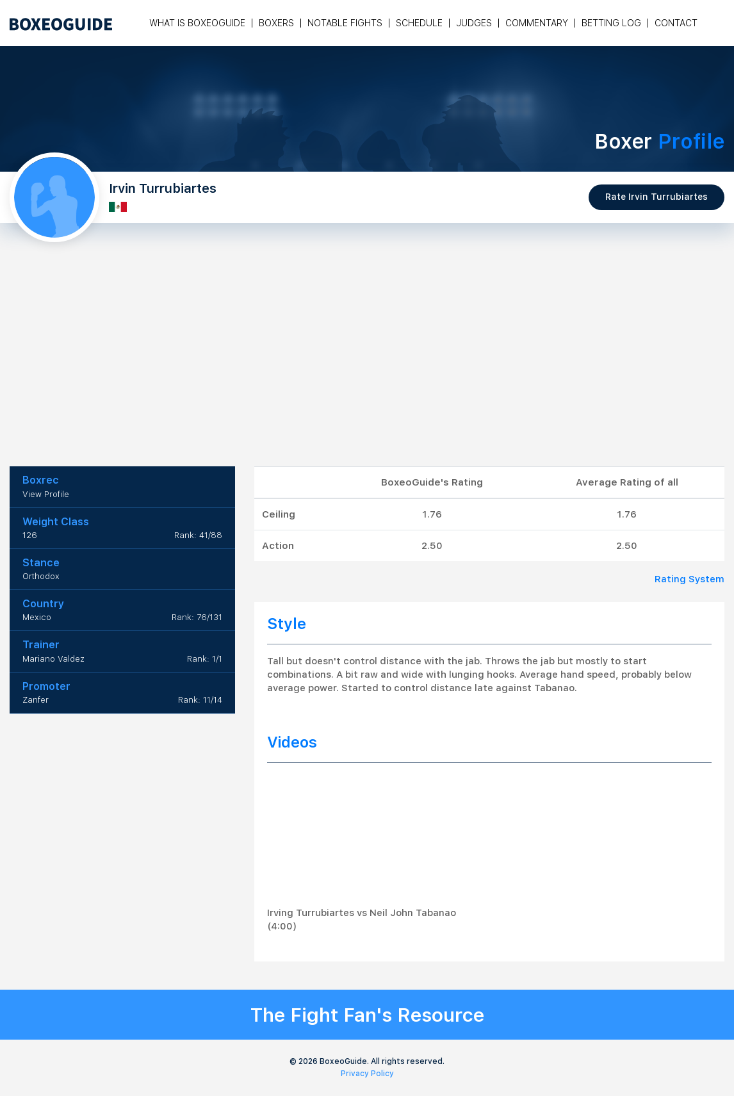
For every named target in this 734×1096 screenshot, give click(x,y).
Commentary (536, 23)
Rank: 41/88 (198, 535)
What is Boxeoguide (197, 23)
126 (29, 535)
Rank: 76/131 (197, 617)
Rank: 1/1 (204, 659)
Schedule (419, 23)
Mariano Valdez (53, 659)
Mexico (36, 617)
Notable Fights (344, 23)
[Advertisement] (367, 370)
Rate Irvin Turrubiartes (656, 197)
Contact (676, 23)
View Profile (45, 494)
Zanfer (35, 700)
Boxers (276, 23)
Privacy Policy (367, 1073)
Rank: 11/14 (200, 700)
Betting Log (611, 23)
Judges (474, 23)
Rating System (689, 579)
